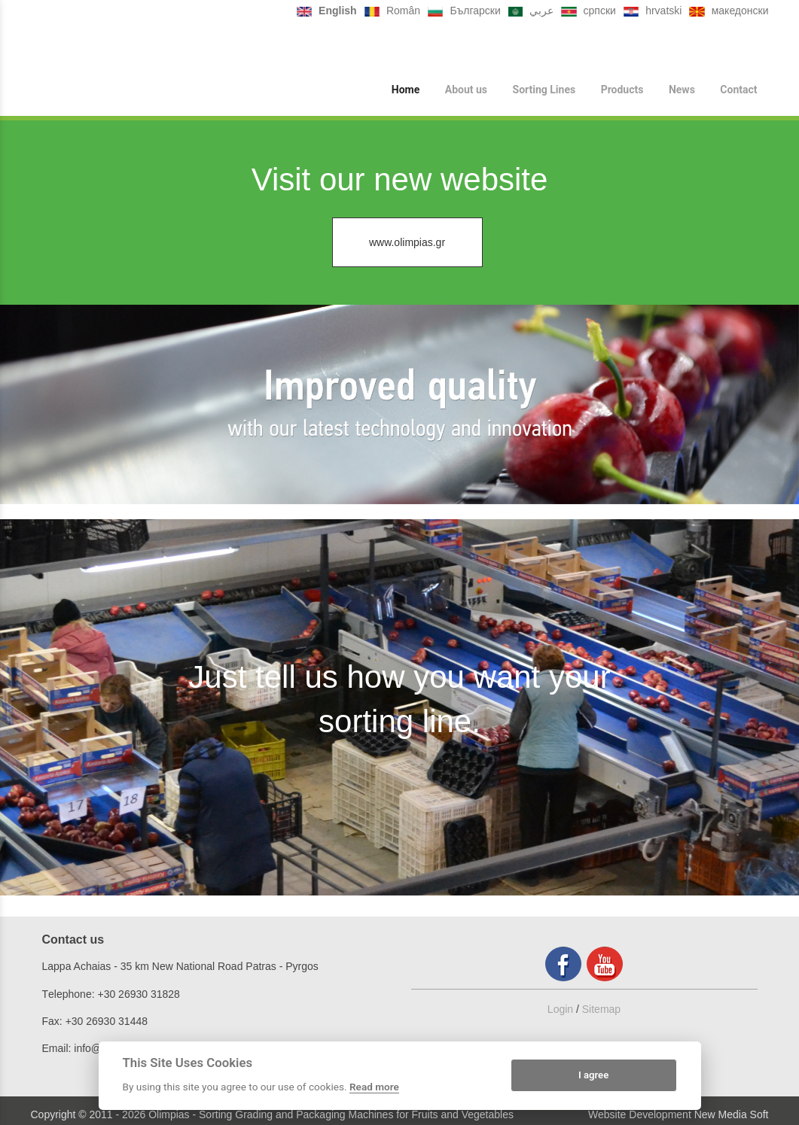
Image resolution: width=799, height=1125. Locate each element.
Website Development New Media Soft (678, 1114)
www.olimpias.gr (407, 242)
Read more (374, 1087)
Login (560, 1009)
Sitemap (601, 1009)
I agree (593, 1075)
